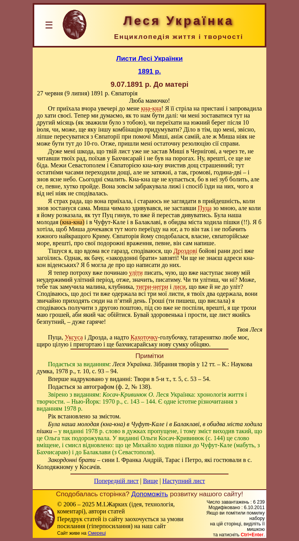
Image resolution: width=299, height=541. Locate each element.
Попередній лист (116, 481)
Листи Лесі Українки (149, 58)
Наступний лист (183, 481)
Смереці (97, 533)
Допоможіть (149, 494)
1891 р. (149, 71)
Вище (150, 481)
